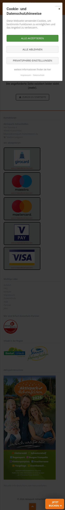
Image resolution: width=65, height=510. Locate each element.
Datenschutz (38, 75)
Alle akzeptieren (32, 38)
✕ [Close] (59, 8)
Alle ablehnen (32, 49)
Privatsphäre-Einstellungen (32, 60)
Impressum (26, 75)
